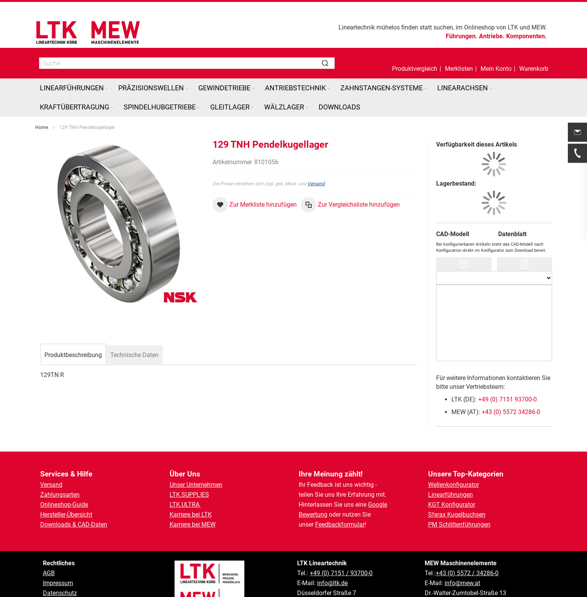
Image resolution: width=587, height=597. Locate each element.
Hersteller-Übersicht (66, 514)
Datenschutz (60, 593)
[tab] (73, 354)
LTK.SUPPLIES (189, 494)
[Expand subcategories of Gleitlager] (252, 108)
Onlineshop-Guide (64, 504)
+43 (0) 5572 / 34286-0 (467, 573)
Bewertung (313, 514)
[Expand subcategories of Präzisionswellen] (186, 88)
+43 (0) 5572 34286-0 (511, 412)
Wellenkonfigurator (453, 484)
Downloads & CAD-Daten (73, 524)
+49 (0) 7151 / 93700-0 (341, 573)
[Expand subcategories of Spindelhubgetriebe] (198, 108)
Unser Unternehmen (196, 484)
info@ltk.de (332, 583)
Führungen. (461, 36)
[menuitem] (74, 88)
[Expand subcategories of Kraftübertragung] (111, 108)
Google (377, 504)
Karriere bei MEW (193, 524)
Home (41, 127)
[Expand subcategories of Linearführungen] (106, 88)
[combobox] (187, 63)
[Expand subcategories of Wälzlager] (306, 108)
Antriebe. (492, 36)
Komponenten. (526, 36)
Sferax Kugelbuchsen (457, 514)
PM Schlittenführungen (459, 524)
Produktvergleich (414, 68)
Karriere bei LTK (191, 514)
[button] (496, 63)
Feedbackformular (340, 524)
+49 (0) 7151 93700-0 (507, 399)
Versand (316, 183)
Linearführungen (450, 494)
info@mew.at (462, 583)
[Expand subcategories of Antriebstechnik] (328, 88)
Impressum (58, 583)
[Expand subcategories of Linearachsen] (490, 88)
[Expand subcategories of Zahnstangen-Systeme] (425, 88)
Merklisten (459, 68)
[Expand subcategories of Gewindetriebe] (253, 88)
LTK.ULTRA (185, 504)
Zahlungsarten (60, 494)
